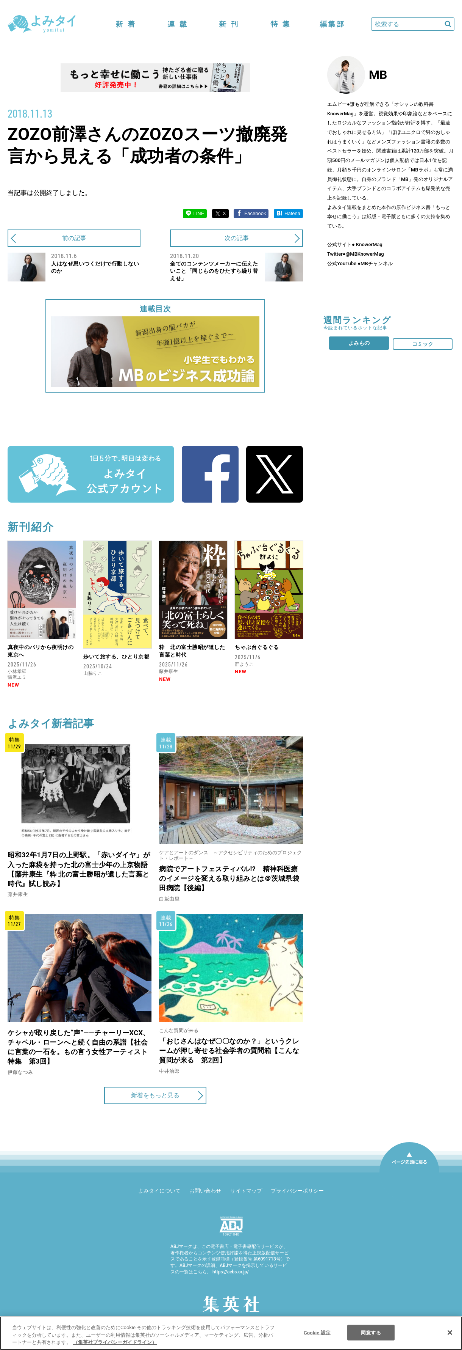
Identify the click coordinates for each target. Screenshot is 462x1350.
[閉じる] (450, 1332)
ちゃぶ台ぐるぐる (257, 647)
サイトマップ (246, 1191)
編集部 (332, 24)
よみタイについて (159, 1191)
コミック (422, 344)
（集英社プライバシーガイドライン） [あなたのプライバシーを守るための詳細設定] (115, 1342)
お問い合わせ (205, 1191)
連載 (177, 24)
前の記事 (74, 238)
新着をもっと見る (155, 1095)
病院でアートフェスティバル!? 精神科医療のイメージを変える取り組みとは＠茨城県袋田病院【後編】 (229, 878)
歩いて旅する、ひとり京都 (116, 657)
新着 (126, 24)
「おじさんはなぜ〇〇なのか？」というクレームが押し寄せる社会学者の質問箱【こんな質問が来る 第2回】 (229, 1050)
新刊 (229, 24)
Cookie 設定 (317, 1332)
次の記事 (237, 238)
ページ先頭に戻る (409, 1172)
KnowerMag (368, 244)
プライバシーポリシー (297, 1191)
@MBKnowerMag (365, 254)
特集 (280, 24)
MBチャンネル (377, 263)
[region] (231, 1333)
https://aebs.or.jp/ (230, 1272)
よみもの (359, 343)
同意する (371, 1332)
